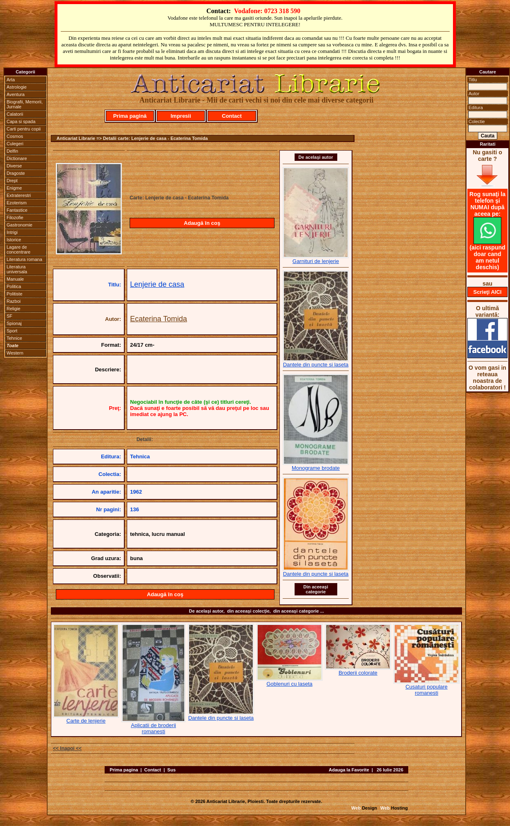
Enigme (14, 187)
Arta (11, 79)
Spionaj (14, 323)
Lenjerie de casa (157, 284)
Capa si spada (21, 121)
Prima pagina (124, 769)
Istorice (14, 239)
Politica (14, 286)
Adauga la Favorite (349, 769)
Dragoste (16, 173)
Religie (14, 308)
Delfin (12, 151)
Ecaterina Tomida (158, 319)
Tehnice (14, 338)
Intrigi (12, 232)
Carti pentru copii (24, 128)
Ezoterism (17, 202)
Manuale (15, 279)
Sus (171, 769)
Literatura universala (17, 269)
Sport (12, 330)
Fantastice (17, 210)
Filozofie (15, 217)
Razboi (14, 301)
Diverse (14, 165)
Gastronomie (19, 224)
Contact (232, 116)
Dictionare (17, 158)
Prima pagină (130, 116)
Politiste (15, 293)
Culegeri (15, 143)
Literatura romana (24, 259)
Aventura (16, 94)
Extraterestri (19, 195)
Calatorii (15, 114)
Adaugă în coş (202, 223)
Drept (12, 180)
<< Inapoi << (67, 748)
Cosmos (15, 136)
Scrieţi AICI (487, 292)
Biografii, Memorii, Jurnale (25, 104)
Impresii (181, 116)
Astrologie (17, 87)
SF (9, 315)
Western (15, 352)
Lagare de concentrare (18, 249)
